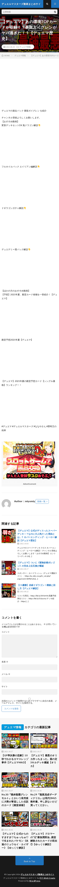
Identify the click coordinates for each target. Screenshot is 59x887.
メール (6, 674)
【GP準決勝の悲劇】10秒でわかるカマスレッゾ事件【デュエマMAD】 (15, 759)
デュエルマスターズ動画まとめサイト (37, 874)
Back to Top (29, 861)
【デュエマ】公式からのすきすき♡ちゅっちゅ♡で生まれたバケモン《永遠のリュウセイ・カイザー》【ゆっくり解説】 (15, 840)
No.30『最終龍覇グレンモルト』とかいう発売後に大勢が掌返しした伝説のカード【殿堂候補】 (15, 800)
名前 (5, 662)
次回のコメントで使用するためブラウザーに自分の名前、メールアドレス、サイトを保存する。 (29, 702)
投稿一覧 (41, 501)
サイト (5, 686)
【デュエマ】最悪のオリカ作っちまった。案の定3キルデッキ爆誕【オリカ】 (43, 760)
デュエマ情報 (25, 47)
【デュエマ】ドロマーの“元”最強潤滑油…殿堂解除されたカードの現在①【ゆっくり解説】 (43, 839)
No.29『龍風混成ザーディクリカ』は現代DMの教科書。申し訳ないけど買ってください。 (43, 800)
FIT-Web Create (47, 878)
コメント (6, 632)
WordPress (34, 881)
